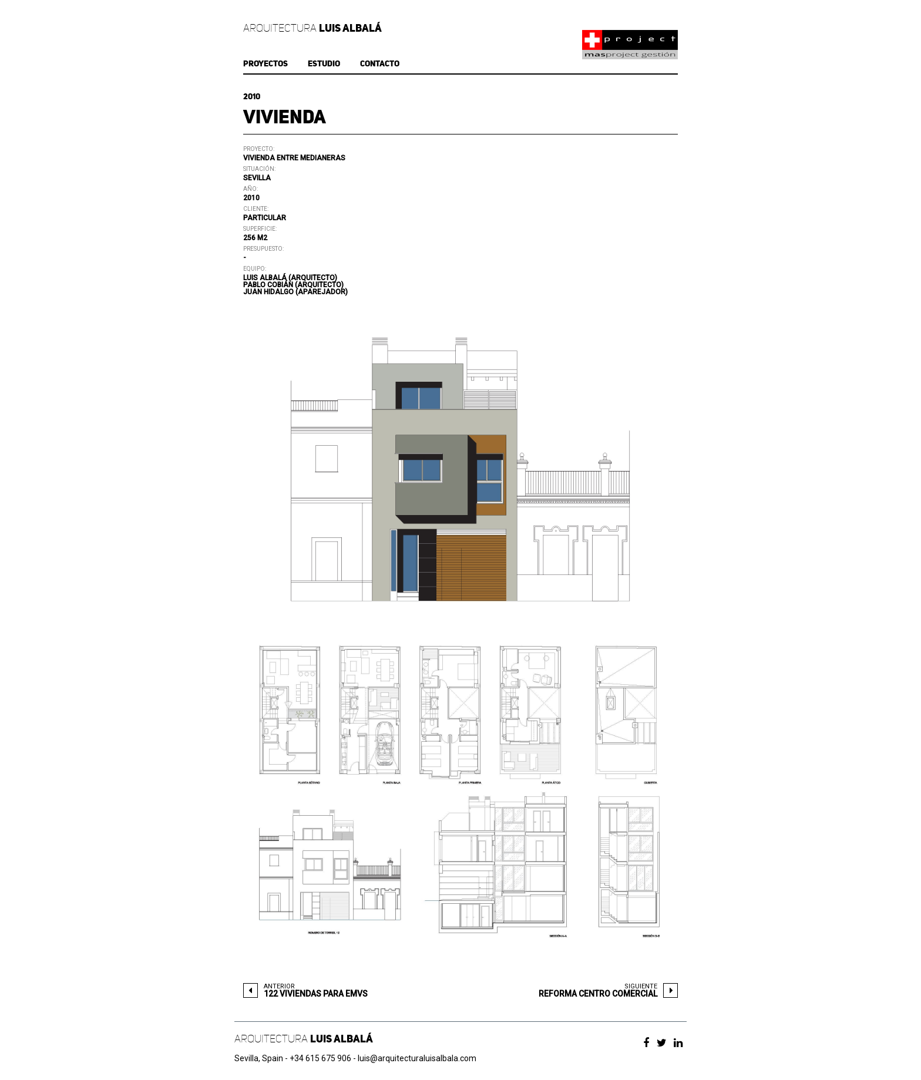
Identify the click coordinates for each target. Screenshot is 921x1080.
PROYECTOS (265, 63)
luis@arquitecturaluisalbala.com (417, 1058)
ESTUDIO (324, 63)
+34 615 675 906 (320, 1058)
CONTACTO (379, 63)
